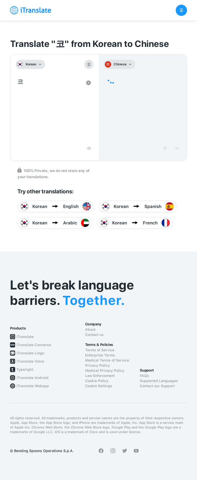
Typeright (24, 369)
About (90, 329)
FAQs (144, 376)
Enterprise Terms (100, 355)
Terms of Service (99, 350)
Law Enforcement (100, 376)
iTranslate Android (32, 378)
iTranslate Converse (33, 345)
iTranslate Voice (30, 361)
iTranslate (25, 337)
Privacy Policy (97, 365)
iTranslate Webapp (32, 386)
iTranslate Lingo (30, 353)
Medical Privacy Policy (104, 370)
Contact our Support (157, 386)
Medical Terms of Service (107, 360)
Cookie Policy (97, 381)
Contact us (94, 335)
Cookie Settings (98, 386)
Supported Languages (159, 381)
